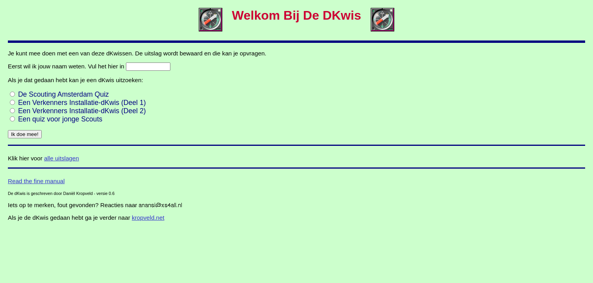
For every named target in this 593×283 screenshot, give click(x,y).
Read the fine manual (36, 181)
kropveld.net (148, 217)
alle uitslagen (61, 158)
